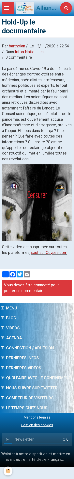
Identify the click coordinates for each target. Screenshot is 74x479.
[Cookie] (8, 471)
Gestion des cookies (37, 425)
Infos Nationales (29, 51)
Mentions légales (37, 417)
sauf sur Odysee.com (49, 252)
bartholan (17, 46)
